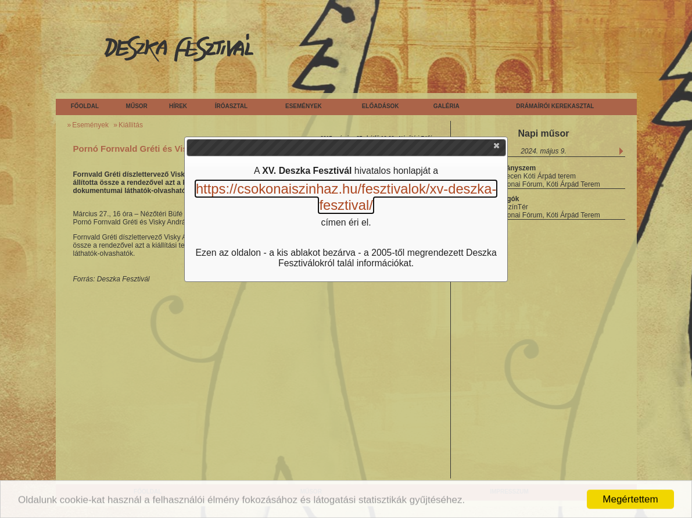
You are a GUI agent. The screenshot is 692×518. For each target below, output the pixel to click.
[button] (497, 148)
